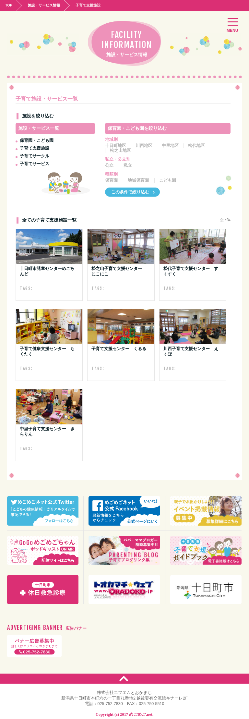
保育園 (111, 180)
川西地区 (144, 145)
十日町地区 (115, 145)
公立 (109, 165)
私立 (128, 165)
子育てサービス (34, 163)
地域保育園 (138, 180)
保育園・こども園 (36, 140)
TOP (8, 5)
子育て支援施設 (34, 148)
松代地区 (196, 145)
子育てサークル (34, 155)
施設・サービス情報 (44, 5)
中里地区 (170, 145)
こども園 (167, 180)
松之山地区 (120, 150)
